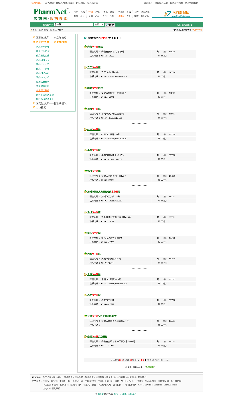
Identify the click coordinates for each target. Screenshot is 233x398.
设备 (129, 16)
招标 (112, 16)
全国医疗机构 (56, 30)
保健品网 (60, 2)
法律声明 (121, 377)
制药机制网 (150, 381)
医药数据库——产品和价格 (51, 37)
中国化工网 (65, 381)
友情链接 (131, 377)
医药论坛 (145, 16)
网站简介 (57, 377)
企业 (97, 12)
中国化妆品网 (104, 384)
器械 (129, 12)
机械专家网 (163, 381)
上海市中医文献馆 (51, 388)
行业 (105, 16)
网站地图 (80, 2)
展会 (82, 16)
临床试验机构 (42, 81)
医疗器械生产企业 (45, 95)
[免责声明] (197, 30)
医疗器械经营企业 (45, 99)
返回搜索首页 (183, 24)
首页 (34, 30)
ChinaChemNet (170, 384)
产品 (97, 16)
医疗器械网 (50, 2)
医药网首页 (36, 2)
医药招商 (64, 384)
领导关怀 (78, 377)
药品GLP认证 (42, 73)
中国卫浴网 (131, 384)
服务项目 (68, 377)
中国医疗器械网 (50, 384)
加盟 (94, 384)
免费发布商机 (176, 2)
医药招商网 (75, 384)
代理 (82, 12)
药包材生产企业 (44, 51)
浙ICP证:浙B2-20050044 (125, 394)
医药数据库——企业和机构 (51, 42)
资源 (90, 16)
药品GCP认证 (42, 77)
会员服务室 (92, 2)
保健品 (121, 16)
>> (163, 360)
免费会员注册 (161, 2)
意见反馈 (110, 377)
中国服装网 (103, 381)
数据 (90, 12)
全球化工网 (77, 381)
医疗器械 (114, 381)
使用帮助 (100, 377)
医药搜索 (69, 2)
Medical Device (128, 381)
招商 (76, 12)
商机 (76, 16)
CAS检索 (41, 107)
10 (161, 360)
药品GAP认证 (42, 68)
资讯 (105, 12)
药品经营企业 (42, 55)
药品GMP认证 (43, 60)
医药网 (101, 394)
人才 (136, 12)
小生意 (86, 384)
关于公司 (47, 377)
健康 (112, 12)
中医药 (121, 12)
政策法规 (145, 12)
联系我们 (142, 377)
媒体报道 (89, 377)
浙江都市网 (176, 381)
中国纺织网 (90, 381)
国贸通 (54, 381)
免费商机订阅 (191, 2)
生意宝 (46, 381)
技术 (136, 16)
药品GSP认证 (42, 64)
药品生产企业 (42, 47)
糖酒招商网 (118, 384)
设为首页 (148, 2)
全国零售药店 (42, 86)
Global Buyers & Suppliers (150, 384)
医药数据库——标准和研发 (51, 103)
